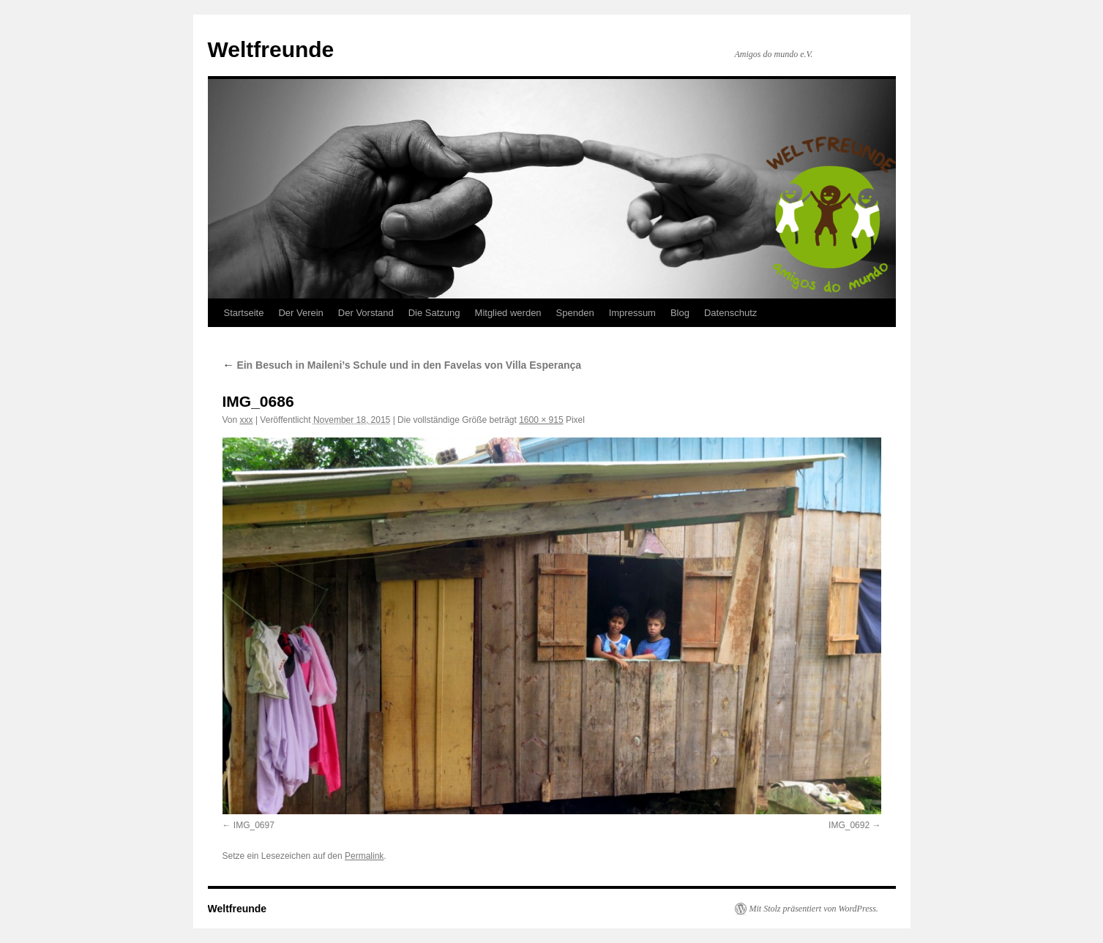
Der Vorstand (366, 312)
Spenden (575, 312)
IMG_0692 (849, 825)
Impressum (632, 312)
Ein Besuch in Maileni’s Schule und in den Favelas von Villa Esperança (402, 365)
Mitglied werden (508, 312)
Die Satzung (434, 312)
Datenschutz (730, 312)
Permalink (364, 856)
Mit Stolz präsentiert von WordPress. (813, 908)
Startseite (244, 312)
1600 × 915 (541, 420)
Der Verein (300, 312)
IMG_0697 (253, 825)
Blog (679, 312)
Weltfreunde (271, 49)
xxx (246, 420)
